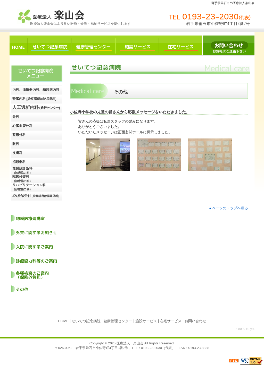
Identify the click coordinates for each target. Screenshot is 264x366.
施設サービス (146, 321)
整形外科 (19, 135)
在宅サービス (171, 321)
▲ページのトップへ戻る (228, 208)
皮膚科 (17, 153)
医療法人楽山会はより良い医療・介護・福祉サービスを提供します (80, 23)
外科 (15, 117)
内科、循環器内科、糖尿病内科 (35, 90)
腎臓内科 (34, 99)
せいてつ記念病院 (86, 321)
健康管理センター (117, 321)
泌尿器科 (19, 162)
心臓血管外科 (22, 126)
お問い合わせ (195, 321)
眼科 (15, 144)
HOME (63, 321)
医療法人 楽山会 (130, 343)
